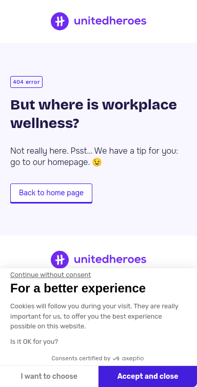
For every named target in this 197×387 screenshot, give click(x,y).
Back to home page (51, 192)
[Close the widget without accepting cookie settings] (50, 275)
